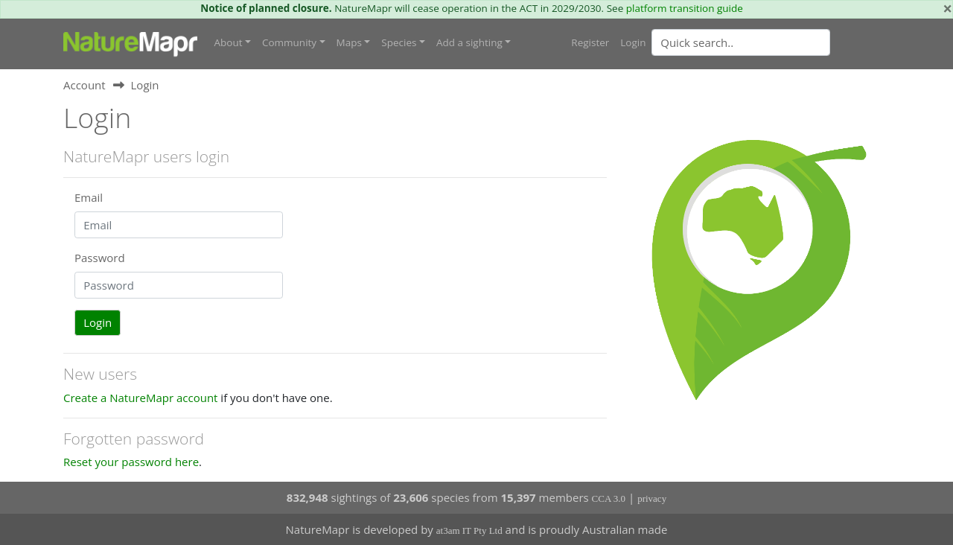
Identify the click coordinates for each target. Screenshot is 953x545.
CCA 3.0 (609, 498)
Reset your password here (131, 461)
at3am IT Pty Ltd (469, 530)
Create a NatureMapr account (140, 397)
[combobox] (770, 42)
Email (88, 197)
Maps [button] (349, 42)
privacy (651, 498)
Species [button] (398, 42)
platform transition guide (684, 8)
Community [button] (289, 42)
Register (590, 42)
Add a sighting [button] (469, 42)
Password (99, 257)
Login (633, 42)
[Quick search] (740, 42)
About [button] (228, 42)
